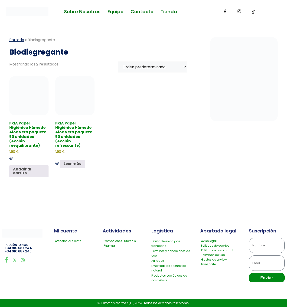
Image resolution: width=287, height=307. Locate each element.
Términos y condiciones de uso (170, 253)
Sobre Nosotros (82, 11)
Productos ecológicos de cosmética (169, 278)
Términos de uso (213, 255)
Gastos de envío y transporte (214, 262)
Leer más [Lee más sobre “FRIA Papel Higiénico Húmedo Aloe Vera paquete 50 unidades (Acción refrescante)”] (72, 163)
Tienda (168, 11)
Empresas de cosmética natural (168, 268)
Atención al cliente (68, 241)
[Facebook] (225, 11)
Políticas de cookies (215, 246)
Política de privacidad (217, 250)
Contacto (141, 11)
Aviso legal (209, 241)
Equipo (116, 11)
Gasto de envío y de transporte (165, 243)
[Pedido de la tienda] (152, 67)
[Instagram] (239, 11)
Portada (16, 39)
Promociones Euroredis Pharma (120, 243)
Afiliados (157, 261)
